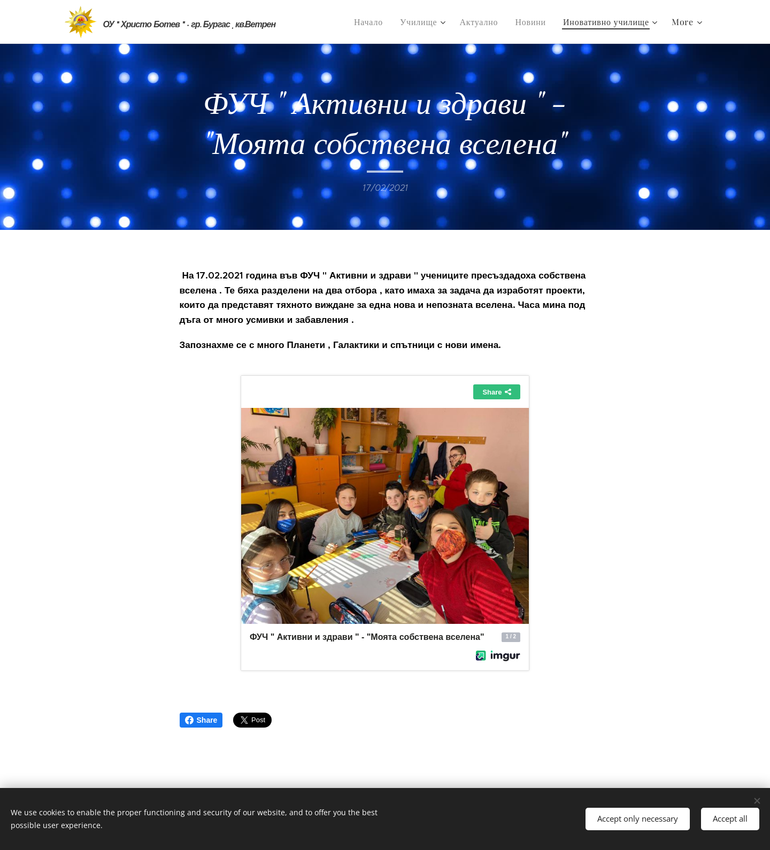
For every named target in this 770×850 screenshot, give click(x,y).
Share (201, 720)
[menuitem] (371, 22)
